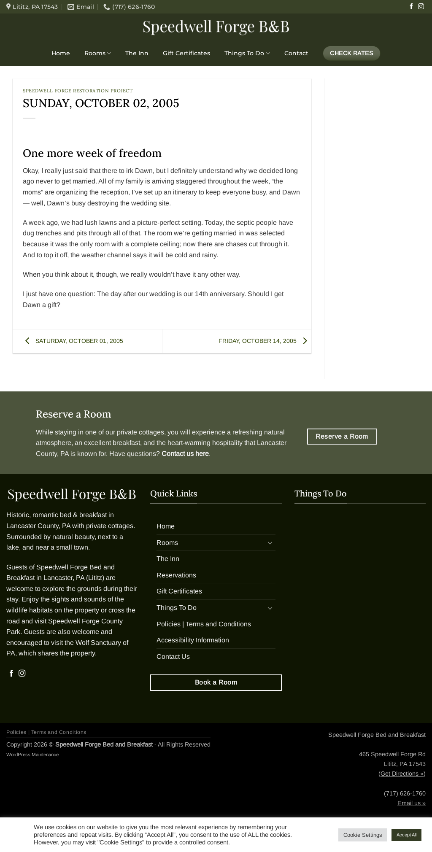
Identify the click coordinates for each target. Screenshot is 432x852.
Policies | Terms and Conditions (204, 624)
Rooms (97, 53)
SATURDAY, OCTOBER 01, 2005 (72, 340)
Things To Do (247, 53)
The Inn (136, 53)
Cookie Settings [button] (362, 835)
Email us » (411, 803)
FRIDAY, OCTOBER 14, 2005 (265, 340)
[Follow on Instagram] (421, 6)
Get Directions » (402, 773)
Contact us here (185, 453)
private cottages (140, 432)
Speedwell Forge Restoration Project (78, 91)
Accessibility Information (193, 640)
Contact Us (173, 656)
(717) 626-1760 (405, 793)
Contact (296, 53)
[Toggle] (270, 542)
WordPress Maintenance (32, 754)
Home (60, 53)
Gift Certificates (186, 53)
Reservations (176, 575)
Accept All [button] (406, 834)
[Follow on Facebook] (411, 6)
